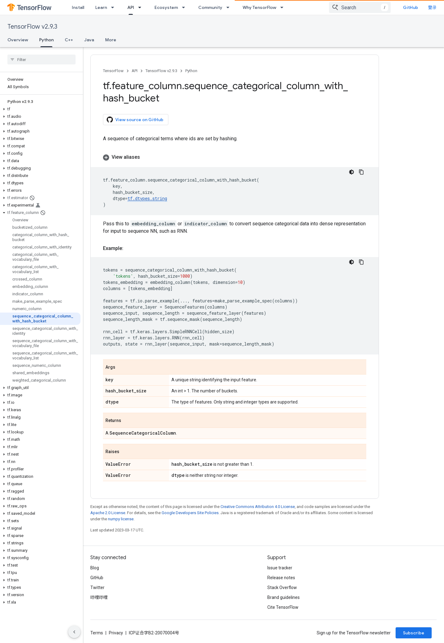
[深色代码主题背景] (351, 172)
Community (210, 7)
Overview (17, 40)
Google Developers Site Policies (190, 512)
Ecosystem (166, 7)
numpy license (121, 519)
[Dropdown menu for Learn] (114, 7)
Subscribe (413, 633)
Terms (96, 632)
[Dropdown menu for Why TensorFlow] (283, 7)
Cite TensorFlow (282, 607)
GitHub (410, 7)
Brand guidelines (283, 597)
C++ (69, 40)
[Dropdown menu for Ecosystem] (185, 7)
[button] (40, 109)
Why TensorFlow (259, 7)
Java (89, 40)
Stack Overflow (282, 587)
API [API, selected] (130, 7)
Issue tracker (279, 567)
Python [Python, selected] (46, 40)
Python (191, 70)
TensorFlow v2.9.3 (32, 27)
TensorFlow (113, 70)
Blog (94, 567)
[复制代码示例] (361, 172)
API (135, 70)
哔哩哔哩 (99, 597)
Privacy (116, 632)
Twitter (97, 587)
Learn (101, 7)
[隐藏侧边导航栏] (74, 632)
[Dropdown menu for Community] (229, 7)
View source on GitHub (135, 120)
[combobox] (360, 7)
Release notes (281, 577)
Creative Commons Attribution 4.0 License (257, 506)
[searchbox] (41, 59)
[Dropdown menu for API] (141, 7)
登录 (432, 7)
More (110, 40)
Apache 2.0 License (107, 512)
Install (78, 7)
